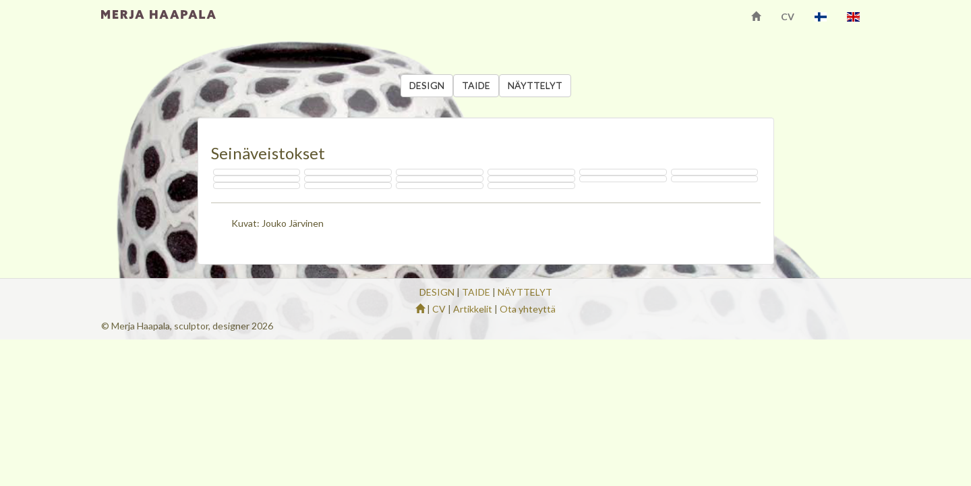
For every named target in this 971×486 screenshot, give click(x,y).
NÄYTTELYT (535, 85)
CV (787, 16)
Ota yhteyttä (528, 309)
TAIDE (476, 85)
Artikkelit (472, 309)
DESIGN (426, 85)
